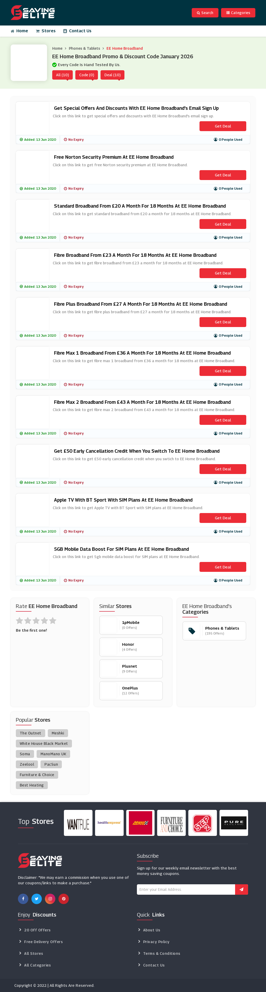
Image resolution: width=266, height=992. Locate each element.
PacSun (51, 764)
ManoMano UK (53, 754)
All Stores (33, 953)
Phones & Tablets (84, 48)
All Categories (37, 965)
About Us (151, 930)
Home (19, 30)
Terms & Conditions (161, 953)
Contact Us (77, 30)
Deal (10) (112, 75)
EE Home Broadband (125, 48)
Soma (25, 754)
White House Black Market (44, 743)
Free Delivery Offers (43, 941)
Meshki (58, 733)
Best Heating (32, 785)
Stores (46, 30)
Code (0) (86, 75)
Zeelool (27, 764)
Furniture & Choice (37, 774)
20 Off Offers (37, 930)
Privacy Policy (156, 941)
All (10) (62, 75)
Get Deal (223, 126)
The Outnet (30, 733)
